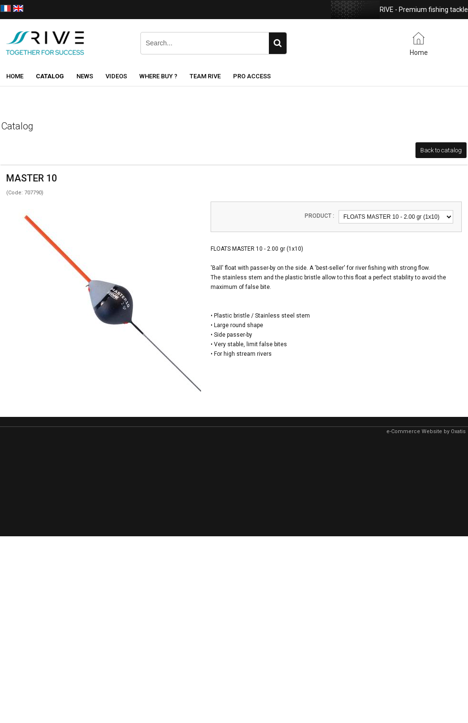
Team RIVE (205, 76)
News (84, 76)
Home (14, 76)
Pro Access (252, 76)
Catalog (50, 76)
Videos (116, 76)
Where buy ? (158, 76)
